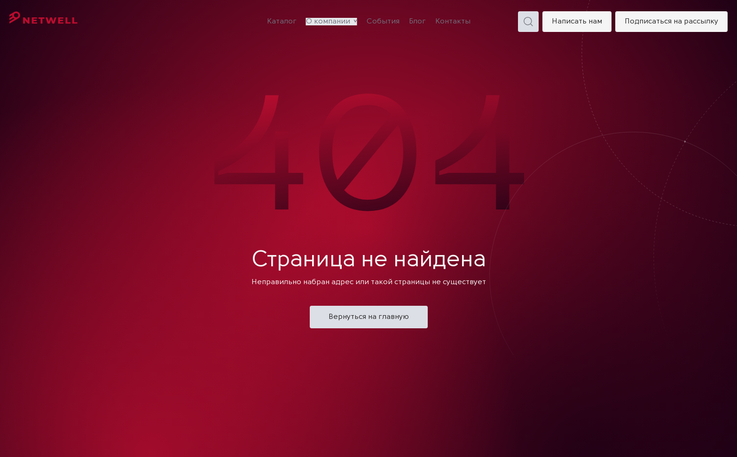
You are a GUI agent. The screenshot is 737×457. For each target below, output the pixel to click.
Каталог (282, 21)
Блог (417, 21)
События (383, 21)
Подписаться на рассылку (671, 21)
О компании (328, 21)
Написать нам (577, 21)
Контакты (452, 21)
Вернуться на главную (369, 317)
